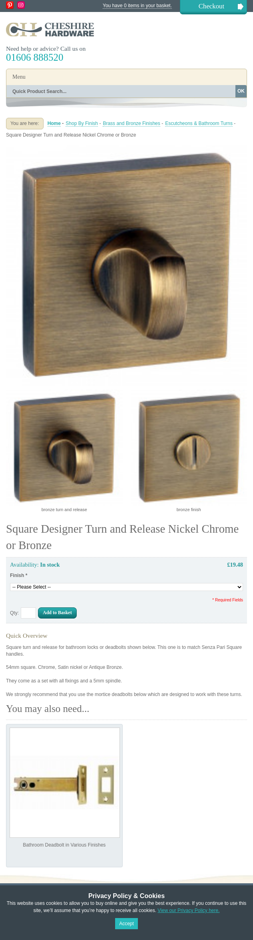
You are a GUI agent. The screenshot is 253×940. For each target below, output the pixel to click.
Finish (18, 575)
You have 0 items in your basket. (137, 5)
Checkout (211, 6)
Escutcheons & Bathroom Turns (199, 123)
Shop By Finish (82, 123)
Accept (126, 923)
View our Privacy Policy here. (188, 910)
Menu (19, 77)
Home (54, 123)
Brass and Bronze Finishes (131, 123)
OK (241, 91)
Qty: (14, 613)
